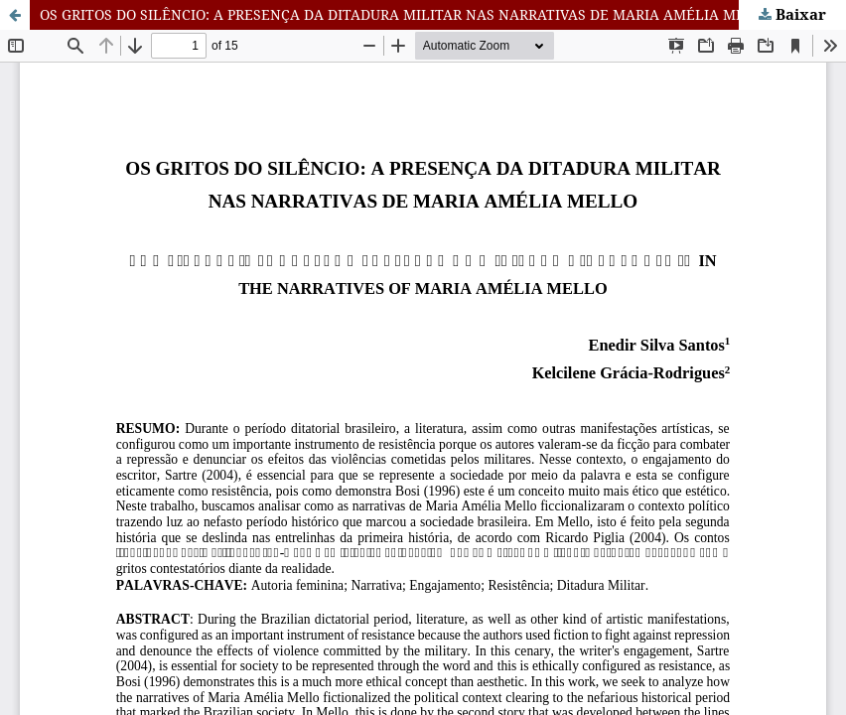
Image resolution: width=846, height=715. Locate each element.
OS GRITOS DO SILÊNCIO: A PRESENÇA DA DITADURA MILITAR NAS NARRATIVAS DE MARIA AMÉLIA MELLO (406, 14)
